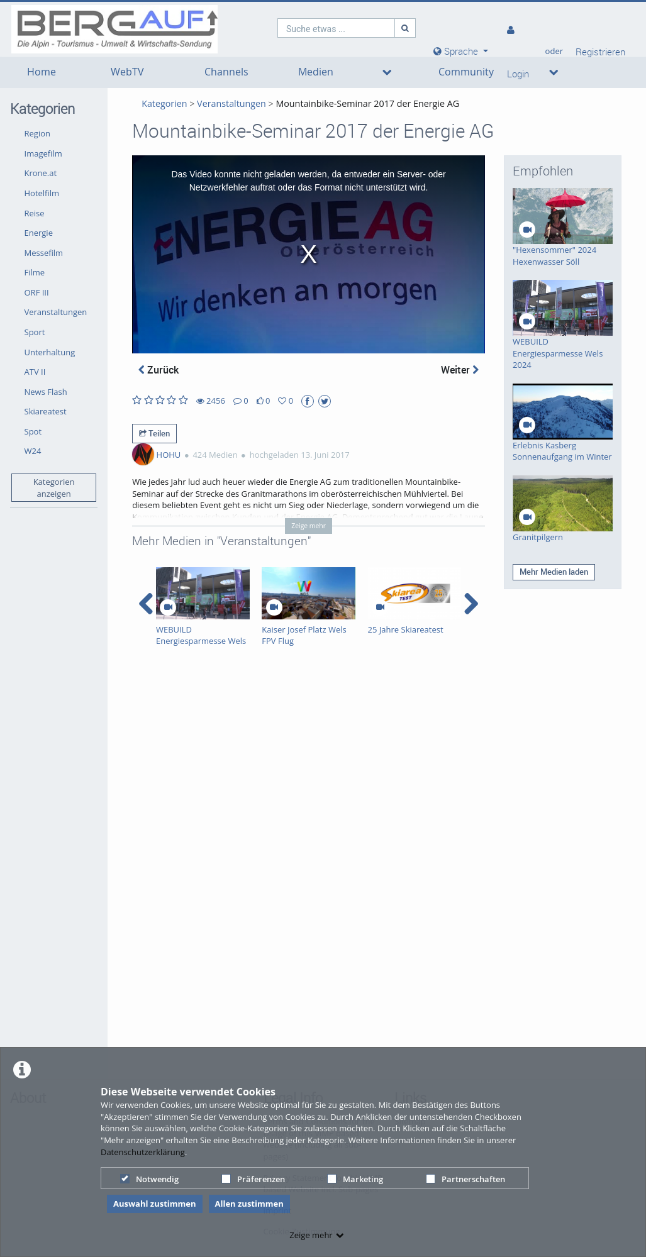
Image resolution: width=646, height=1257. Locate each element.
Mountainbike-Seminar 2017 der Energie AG (367, 103)
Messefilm (44, 252)
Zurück (158, 370)
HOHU (169, 454)
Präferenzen (253, 1179)
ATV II (35, 371)
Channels (226, 72)
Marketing (355, 1179)
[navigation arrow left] (146, 603)
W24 (33, 451)
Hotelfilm (42, 193)
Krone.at (41, 173)
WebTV (127, 72)
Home (41, 72)
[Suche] (405, 28)
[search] (336, 28)
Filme (35, 272)
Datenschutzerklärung (143, 1152)
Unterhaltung (50, 352)
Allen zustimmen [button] (249, 1203)
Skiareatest (46, 411)
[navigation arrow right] (471, 603)
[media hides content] (461, 51)
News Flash (46, 391)
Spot (33, 431)
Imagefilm (43, 153)
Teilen (154, 433)
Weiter (460, 370)
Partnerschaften (465, 1179)
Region (37, 133)
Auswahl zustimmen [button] (154, 1203)
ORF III (37, 292)
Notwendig (149, 1179)
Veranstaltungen (56, 312)
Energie (39, 232)
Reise (35, 213)
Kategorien (164, 103)
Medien (315, 72)
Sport (35, 332)
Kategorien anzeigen (54, 487)
